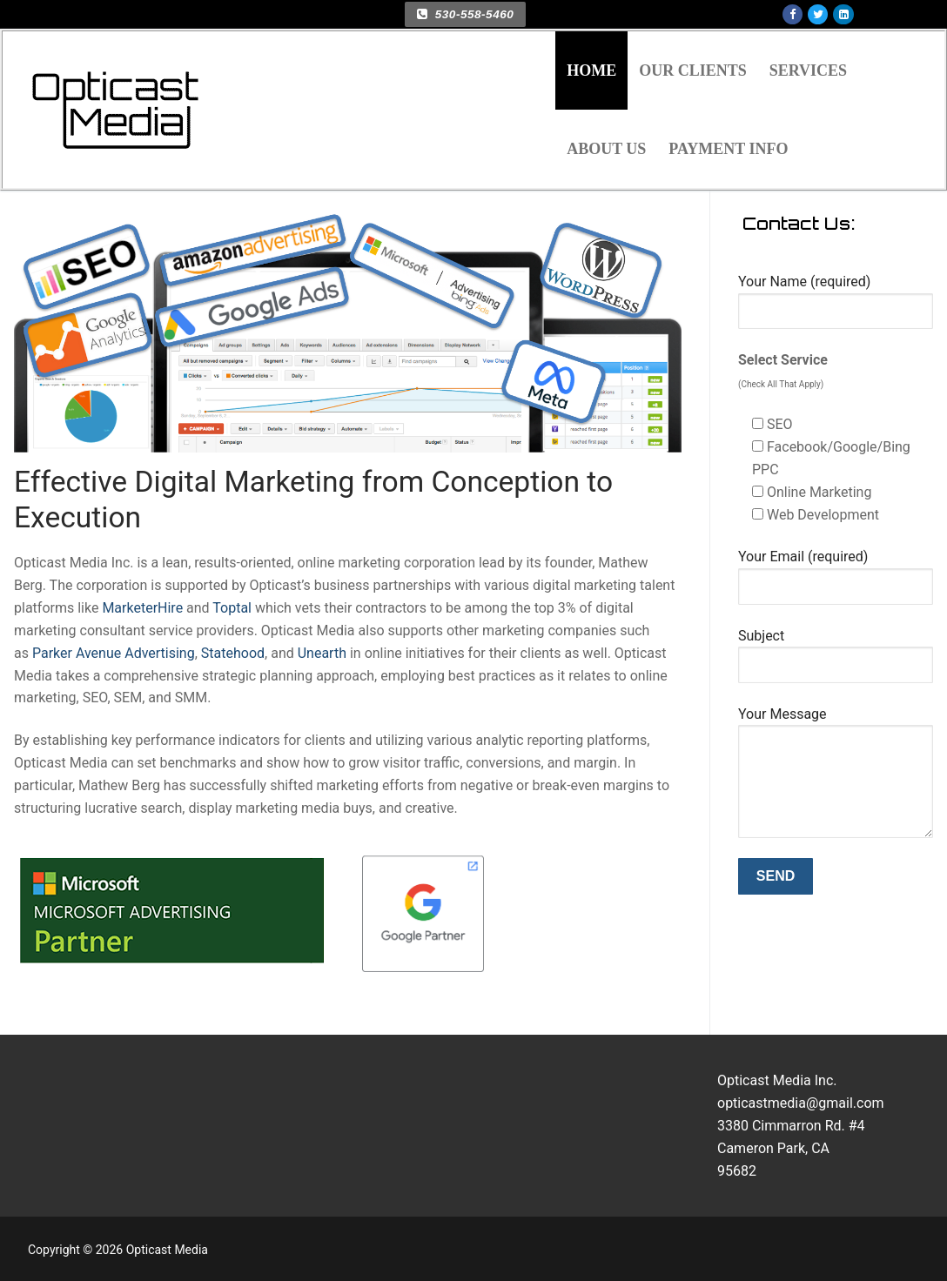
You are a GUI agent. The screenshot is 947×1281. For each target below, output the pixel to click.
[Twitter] (818, 14)
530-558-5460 (465, 14)
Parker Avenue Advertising (113, 653)
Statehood (231, 653)
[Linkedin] (843, 14)
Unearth (322, 653)
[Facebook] (792, 14)
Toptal (232, 608)
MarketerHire (142, 608)
